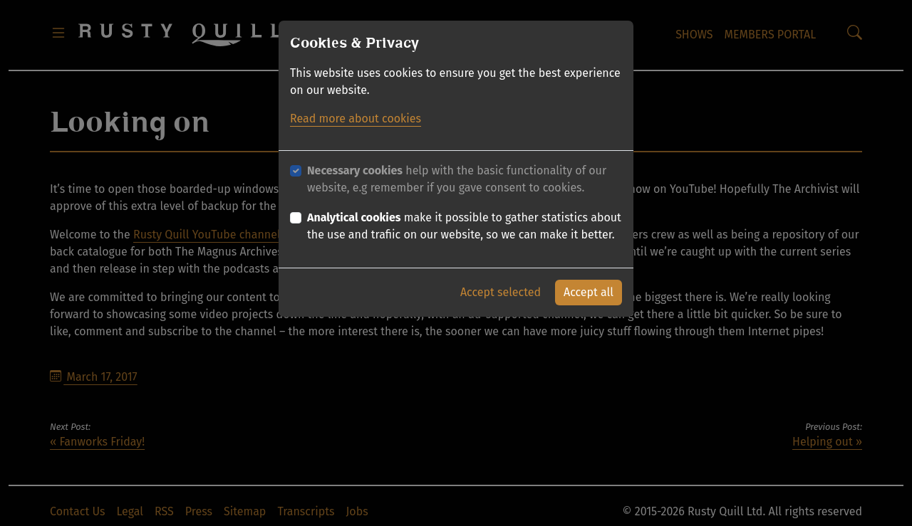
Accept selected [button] (500, 292)
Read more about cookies (355, 118)
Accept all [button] (588, 292)
